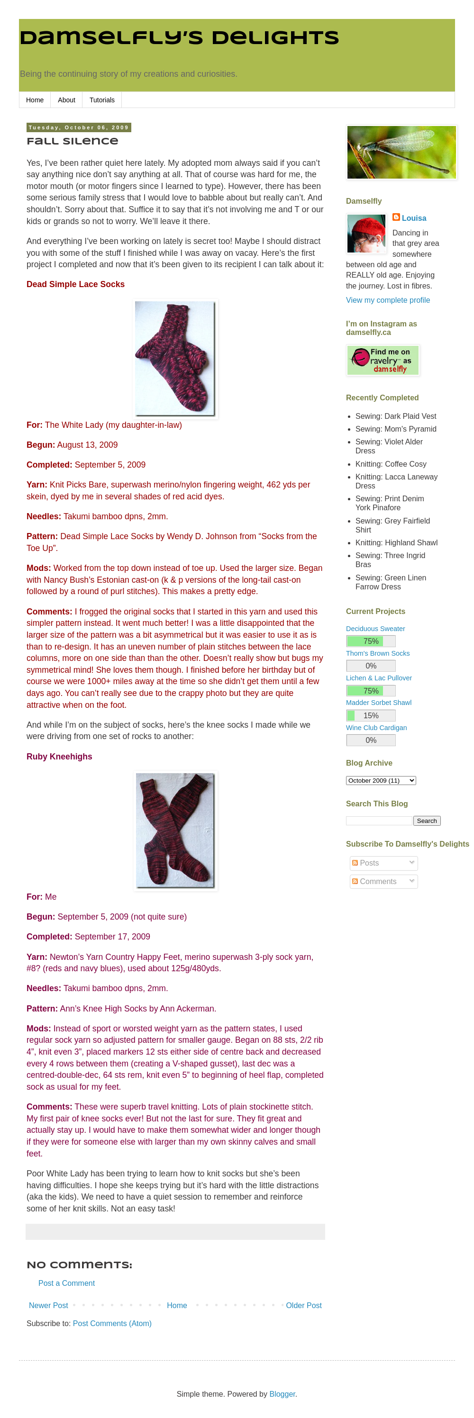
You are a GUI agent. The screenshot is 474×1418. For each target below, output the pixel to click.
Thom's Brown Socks (378, 653)
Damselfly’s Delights (179, 39)
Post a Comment (66, 1283)
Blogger (282, 1394)
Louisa (414, 218)
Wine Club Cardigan (376, 728)
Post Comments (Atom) (112, 1323)
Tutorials (102, 100)
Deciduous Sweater (375, 628)
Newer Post (48, 1305)
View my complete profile (388, 300)
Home (35, 100)
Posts (365, 863)
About (66, 100)
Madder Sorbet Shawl (378, 702)
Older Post (304, 1305)
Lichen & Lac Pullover (379, 678)
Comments (374, 881)
